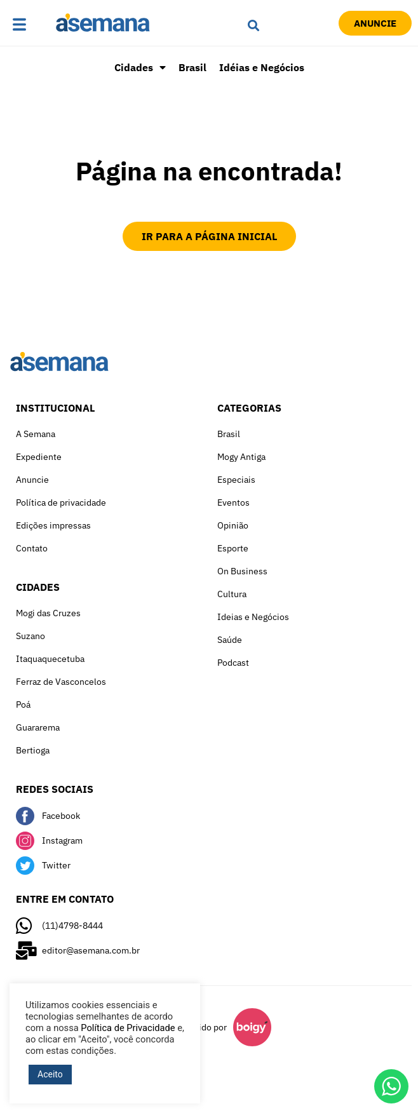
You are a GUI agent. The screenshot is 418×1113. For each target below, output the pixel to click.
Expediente (39, 456)
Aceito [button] (50, 1074)
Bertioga (33, 750)
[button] (30, 25)
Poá (23, 704)
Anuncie (32, 479)
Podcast (233, 662)
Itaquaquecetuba (50, 658)
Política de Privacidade (128, 1028)
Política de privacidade (61, 502)
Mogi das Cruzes (48, 613)
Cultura (231, 594)
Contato (32, 548)
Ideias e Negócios (253, 617)
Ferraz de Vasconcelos (61, 681)
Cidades (140, 67)
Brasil (192, 67)
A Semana (35, 434)
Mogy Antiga (241, 456)
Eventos (233, 502)
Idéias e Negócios (261, 67)
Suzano (30, 636)
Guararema (38, 727)
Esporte (232, 548)
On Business (242, 571)
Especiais (236, 479)
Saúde (229, 639)
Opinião (232, 525)
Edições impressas (53, 525)
